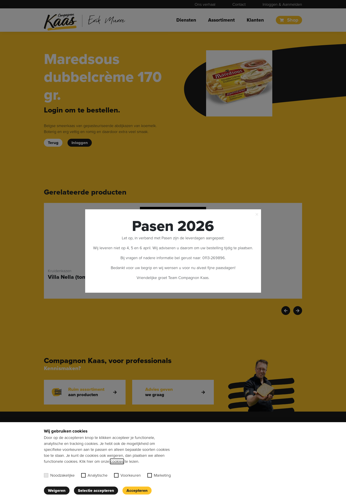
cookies (117, 461)
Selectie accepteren (96, 490)
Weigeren (57, 490)
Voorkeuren (127, 475)
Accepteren (137, 490)
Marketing (159, 475)
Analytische (94, 475)
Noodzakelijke (59, 475)
